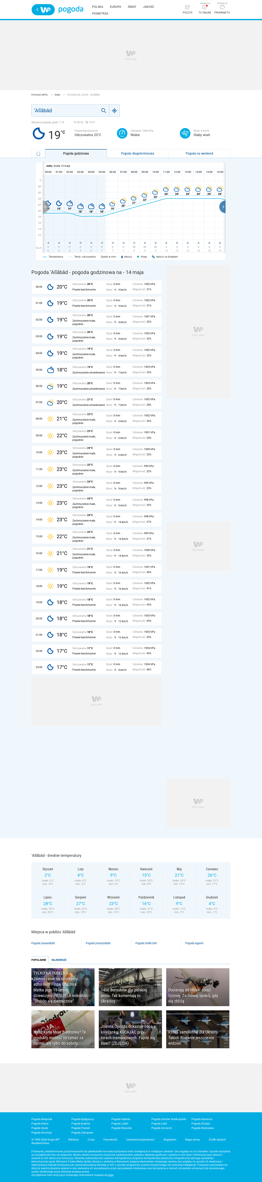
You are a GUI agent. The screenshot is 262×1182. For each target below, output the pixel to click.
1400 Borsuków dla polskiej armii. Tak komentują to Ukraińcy (124, 995)
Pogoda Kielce (39, 1123)
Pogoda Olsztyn (200, 1123)
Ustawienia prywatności (140, 1139)
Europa (115, 6)
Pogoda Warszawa (202, 1128)
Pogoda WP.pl (40, 95)
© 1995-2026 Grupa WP (45, 1139)
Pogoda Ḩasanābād (43, 943)
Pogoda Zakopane (82, 1132)
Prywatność (110, 1139)
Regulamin (170, 1139)
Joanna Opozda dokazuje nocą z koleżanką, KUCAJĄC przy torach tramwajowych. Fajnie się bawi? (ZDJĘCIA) (128, 1035)
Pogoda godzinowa (76, 153)
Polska (97, 6)
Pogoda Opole (39, 1128)
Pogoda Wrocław (41, 1132)
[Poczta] (187, 10)
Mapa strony (192, 1139)
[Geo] (114, 110)
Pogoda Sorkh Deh (146, 943)
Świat (132, 6)
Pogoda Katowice (201, 1119)
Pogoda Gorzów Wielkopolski (168, 1119)
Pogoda (71, 9)
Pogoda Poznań (80, 1128)
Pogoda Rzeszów (121, 1128)
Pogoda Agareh (194, 943)
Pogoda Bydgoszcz (82, 1119)
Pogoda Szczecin (161, 1128)
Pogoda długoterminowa (137, 153)
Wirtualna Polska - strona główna (43, 9)
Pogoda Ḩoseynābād (98, 943)
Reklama (73, 1139)
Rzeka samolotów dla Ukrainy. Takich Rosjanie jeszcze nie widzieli (193, 1038)
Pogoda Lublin (119, 1123)
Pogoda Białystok (41, 1119)
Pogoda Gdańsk (120, 1119)
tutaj (110, 1175)
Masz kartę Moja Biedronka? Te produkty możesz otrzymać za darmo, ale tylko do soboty (59, 1038)
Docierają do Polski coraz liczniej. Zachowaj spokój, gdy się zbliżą (193, 995)
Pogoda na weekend (199, 153)
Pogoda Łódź (159, 1123)
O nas (91, 1139)
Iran (58, 95)
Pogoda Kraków (80, 1123)
